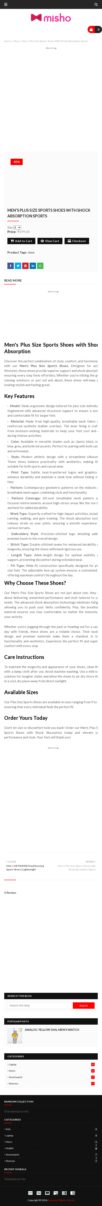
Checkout (77, 241)
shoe (16, 41)
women (52, 1083)
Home (7, 41)
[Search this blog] (40, 1005)
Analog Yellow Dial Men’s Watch (52, 1029)
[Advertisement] (51, 100)
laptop (52, 1064)
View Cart (50, 241)
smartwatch (52, 1077)
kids (52, 1129)
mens (52, 1070)
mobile (52, 1148)
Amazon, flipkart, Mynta (61, 1200)
